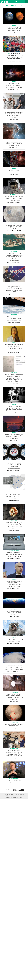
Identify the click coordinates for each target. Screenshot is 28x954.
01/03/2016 (16, 616)
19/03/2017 (16, 412)
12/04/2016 (19, 588)
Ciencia (14, 25)
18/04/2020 (16, 147)
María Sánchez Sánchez (11, 671)
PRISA (20, 797)
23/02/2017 (15, 440)
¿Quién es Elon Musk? (14, 780)
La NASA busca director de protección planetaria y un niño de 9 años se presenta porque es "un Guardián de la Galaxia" (14, 378)
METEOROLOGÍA (14, 664)
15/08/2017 (18, 352)
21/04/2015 (16, 783)
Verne (5, 1)
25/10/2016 (16, 500)
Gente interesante (14, 283)
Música (14, 404)
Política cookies (19, 796)
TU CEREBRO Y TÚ (14, 195)
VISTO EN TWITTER (14, 748)
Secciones (26, 1)
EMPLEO (14, 637)
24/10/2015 (19, 671)
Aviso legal (22, 794)
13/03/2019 (19, 230)
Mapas (14, 491)
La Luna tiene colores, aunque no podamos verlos (14, 226)
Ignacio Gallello (11, 89)
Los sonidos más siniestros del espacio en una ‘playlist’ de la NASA (14, 85)
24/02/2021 (18, 32)
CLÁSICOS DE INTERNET (14, 551)
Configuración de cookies (11, 797)
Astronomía (14, 314)
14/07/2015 (15, 728)
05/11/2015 (18, 643)
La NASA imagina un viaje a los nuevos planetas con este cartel (14, 436)
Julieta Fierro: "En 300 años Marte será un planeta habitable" (14, 29)
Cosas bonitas (14, 609)
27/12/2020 (18, 61)
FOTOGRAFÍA (14, 251)
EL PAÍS (18, 789)
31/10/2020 (17, 89)
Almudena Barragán (11, 32)
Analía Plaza (11, 783)
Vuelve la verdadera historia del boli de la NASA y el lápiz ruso (14, 554)
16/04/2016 (18, 558)
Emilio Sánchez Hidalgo (11, 262)
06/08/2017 (15, 383)
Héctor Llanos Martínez (11, 230)
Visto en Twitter (14, 722)
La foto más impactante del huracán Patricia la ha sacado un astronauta (14, 667)
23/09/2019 (15, 174)
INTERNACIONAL (14, 461)
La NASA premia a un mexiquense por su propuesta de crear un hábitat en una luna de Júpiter (14, 288)
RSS (18, 797)
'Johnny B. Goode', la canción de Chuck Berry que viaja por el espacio (14, 408)
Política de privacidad (10, 796)
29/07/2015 (15, 701)
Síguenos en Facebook (14, 1)
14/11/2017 (17, 294)
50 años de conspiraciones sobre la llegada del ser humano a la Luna (14, 198)
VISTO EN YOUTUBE (14, 692)
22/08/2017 (17, 322)
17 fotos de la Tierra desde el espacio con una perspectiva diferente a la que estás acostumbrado (14, 257)
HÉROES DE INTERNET (14, 778)
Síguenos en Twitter (17, 1)
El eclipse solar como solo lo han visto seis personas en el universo (14, 318)
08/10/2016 (16, 530)
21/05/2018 (19, 262)
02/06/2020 (15, 119)
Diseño (14, 110)
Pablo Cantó (11, 412)
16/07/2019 (18, 202)
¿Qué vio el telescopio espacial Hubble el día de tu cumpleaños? (14, 143)
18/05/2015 (15, 758)
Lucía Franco (11, 147)
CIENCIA (14, 140)
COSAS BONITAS (14, 223)
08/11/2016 (18, 470)
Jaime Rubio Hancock (11, 202)
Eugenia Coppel (11, 294)
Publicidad (17, 794)
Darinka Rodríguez (11, 352)
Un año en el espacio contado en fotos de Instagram (14, 612)
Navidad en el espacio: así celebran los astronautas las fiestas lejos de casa (14, 57)
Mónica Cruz (11, 530)
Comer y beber (14, 521)
